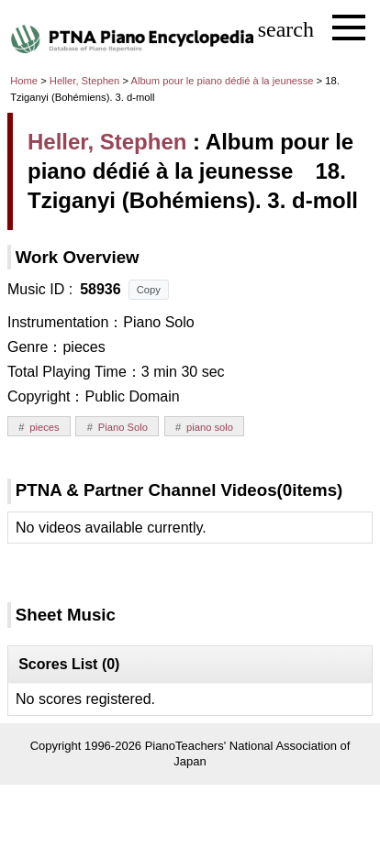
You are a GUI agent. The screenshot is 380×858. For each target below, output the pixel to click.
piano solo (209, 427)
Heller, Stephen (85, 80)
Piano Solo (123, 427)
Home (24, 80)
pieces (44, 427)
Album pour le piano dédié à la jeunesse (223, 80)
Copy (149, 289)
